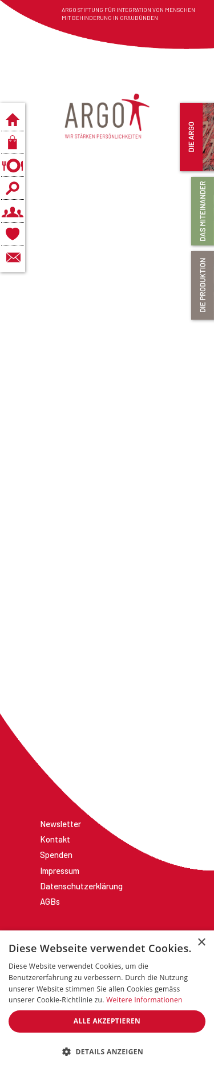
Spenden (56, 854)
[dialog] (107, 1001)
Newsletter (60, 824)
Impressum (59, 870)
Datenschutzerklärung (81, 886)
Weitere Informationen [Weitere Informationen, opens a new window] (144, 1000)
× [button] (201, 942)
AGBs (50, 901)
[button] (107, 1052)
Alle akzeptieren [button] (107, 1021)
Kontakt (55, 839)
